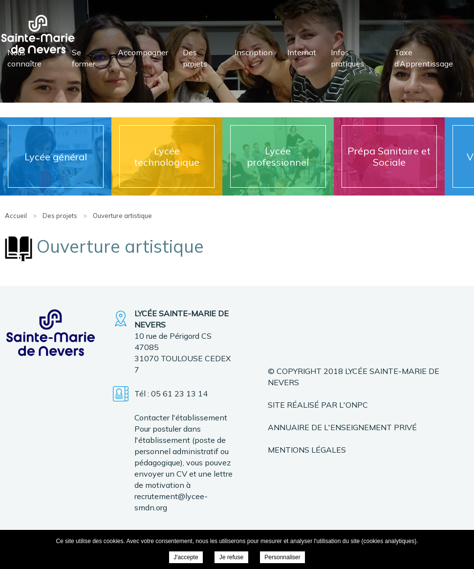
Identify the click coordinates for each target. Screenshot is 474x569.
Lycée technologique (166, 156)
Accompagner (143, 52)
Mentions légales (307, 450)
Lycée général (55, 157)
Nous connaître (24, 57)
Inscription (254, 52)
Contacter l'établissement (180, 417)
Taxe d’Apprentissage (423, 57)
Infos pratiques (347, 57)
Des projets (195, 57)
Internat (301, 52)
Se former (83, 57)
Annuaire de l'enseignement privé (342, 427)
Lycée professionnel (278, 156)
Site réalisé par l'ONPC (318, 405)
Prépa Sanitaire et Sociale (389, 156)
